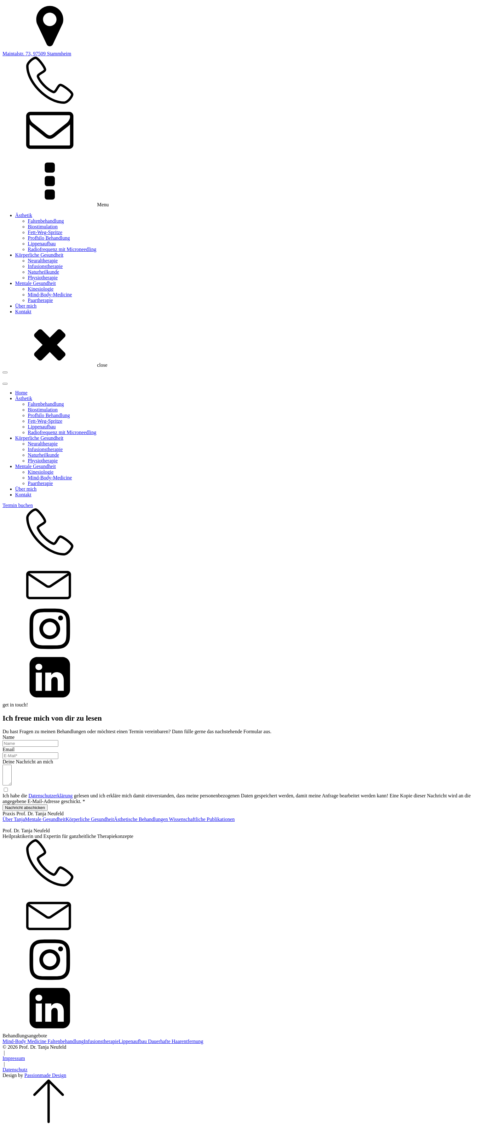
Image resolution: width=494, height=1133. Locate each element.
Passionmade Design (45, 1079)
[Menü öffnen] (5, 372)
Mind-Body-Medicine (50, 294)
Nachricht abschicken (25, 811)
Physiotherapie (43, 277)
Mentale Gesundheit (35, 283)
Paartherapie (40, 300)
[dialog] (247, 538)
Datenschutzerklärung (50, 799)
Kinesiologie (41, 289)
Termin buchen (18, 505)
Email (8, 749)
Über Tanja (14, 823)
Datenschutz (15, 1073)
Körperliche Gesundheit (39, 255)
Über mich (26, 306)
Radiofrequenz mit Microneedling (62, 249)
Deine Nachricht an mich (28, 761)
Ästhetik (23, 215)
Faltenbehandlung (46, 221)
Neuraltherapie (43, 260)
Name (8, 737)
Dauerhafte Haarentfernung (175, 1045)
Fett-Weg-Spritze (45, 232)
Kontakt (23, 311)
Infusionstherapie (45, 266)
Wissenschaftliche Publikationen (202, 823)
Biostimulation (43, 226)
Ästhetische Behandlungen (141, 823)
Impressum (14, 1062)
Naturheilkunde (43, 272)
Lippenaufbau (42, 243)
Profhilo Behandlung (49, 238)
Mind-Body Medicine (25, 1045)
